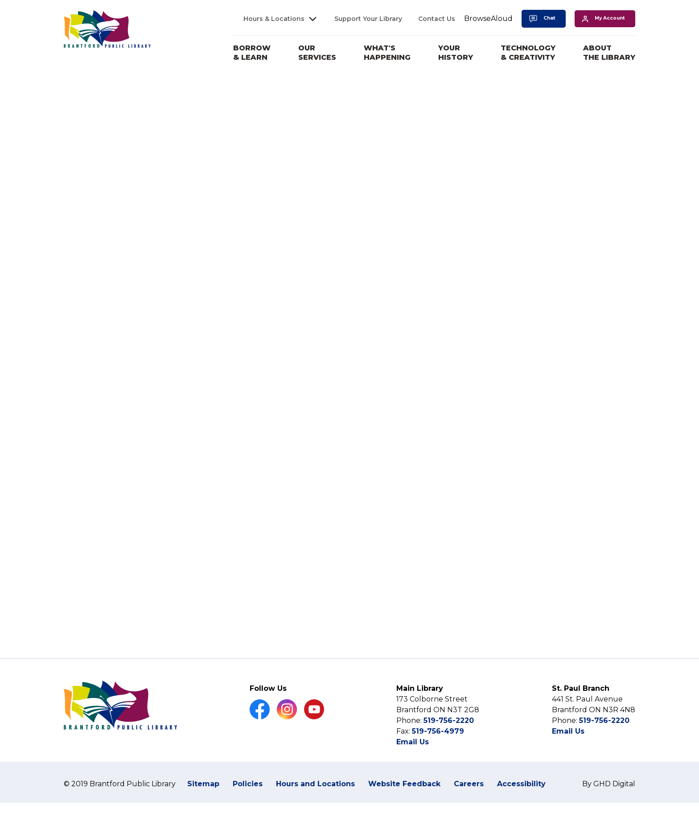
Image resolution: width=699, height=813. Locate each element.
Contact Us (436, 19)
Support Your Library (368, 19)
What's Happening (387, 53)
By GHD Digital (608, 805)
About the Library (609, 53)
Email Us (412, 763)
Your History (455, 53)
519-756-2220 (449, 742)
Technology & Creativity (528, 53)
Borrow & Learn (252, 53)
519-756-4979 (438, 752)
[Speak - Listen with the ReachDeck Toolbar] (488, 19)
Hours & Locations (273, 19)
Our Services (317, 53)
